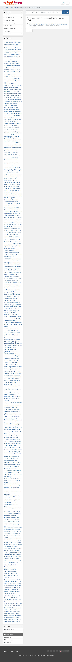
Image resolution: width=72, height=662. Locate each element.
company (10, 149)
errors (5, 213)
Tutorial (14, 519)
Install (18, 276)
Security (6, 439)
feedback (9, 222)
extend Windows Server (9, 219)
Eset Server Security (17, 213)
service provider (15, 462)
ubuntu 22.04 (12, 523)
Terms (6, 507)
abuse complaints (7, 59)
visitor (6, 544)
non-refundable (17, 332)
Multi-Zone (17, 320)
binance (15, 103)
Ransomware (16, 378)
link (11, 296)
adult (15, 76)
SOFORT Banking (15, 472)
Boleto (13, 111)
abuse (12, 58)
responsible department (15, 411)
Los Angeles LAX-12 (11, 304)
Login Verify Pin (15, 302)
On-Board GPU (12, 336)
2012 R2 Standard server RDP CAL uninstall (12, 49)
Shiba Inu (7, 468)
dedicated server (16, 194)
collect (17, 143)
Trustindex (17, 517)
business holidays (7, 117)
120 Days (17, 42)
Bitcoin (6, 107)
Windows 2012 (13, 567)
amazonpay (12, 83)
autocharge (16, 91)
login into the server (8, 302)
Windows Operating (17, 583)
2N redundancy (15, 56)
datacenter (6, 192)
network (13, 324)
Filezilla (8, 224)
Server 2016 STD (15, 447)
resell (9, 407)
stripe (6, 487)
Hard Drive (14, 256)
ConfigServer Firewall (13, 152)
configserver (6, 152)
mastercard (15, 308)
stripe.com (10, 487)
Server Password (15, 454)
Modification (10, 316)
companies (6, 149)
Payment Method (10, 354)
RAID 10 (6, 378)
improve (5, 272)
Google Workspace (11, 248)
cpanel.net (20, 174)
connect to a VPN (16, 156)
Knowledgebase (14, 7)
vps (13, 544)
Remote (5, 394)
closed (15, 141)
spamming (7, 477)
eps (10, 211)
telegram (10, 499)
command (17, 145)
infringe (6, 276)
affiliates (17, 79)
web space (15, 548)
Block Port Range (11, 109)
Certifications (6, 125)
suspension (17, 495)
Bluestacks (6, 111)
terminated (13, 502)
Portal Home (5, 7)
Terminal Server (7, 500)
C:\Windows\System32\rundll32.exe (11, 119)
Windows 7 (14, 575)
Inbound (10, 272)
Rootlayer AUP (9, 420)
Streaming (7, 485)
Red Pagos (19, 389)
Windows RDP (16, 585)
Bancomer (9, 95)
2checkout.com (7, 56)
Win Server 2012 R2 (8, 558)
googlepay (7, 250)
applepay (7, 89)
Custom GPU (13, 184)
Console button (13, 164)
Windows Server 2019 (11, 605)
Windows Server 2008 (8, 589)
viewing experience (17, 538)
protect (10, 373)
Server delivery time (8, 449)
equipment (15, 211)
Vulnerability (6, 548)
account (6, 67)
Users (15, 536)
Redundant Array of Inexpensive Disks (11, 391)
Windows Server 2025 (10, 609)
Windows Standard (11, 613)
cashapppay (8, 123)
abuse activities (17, 58)
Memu (17, 310)
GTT (5, 256)
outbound (12, 343)
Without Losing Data (15, 617)
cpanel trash (15, 174)
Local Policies (18, 300)
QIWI (9, 375)
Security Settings (17, 441)
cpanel (11, 174)
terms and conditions (13, 507)
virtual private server (11, 542)
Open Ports (6, 341)
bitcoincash (13, 107)
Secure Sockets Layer (13, 437)
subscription (8, 491)
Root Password (14, 416)
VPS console (17, 544)
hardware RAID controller (16, 259)
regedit (8, 392)
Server (6, 445)
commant (19, 147)
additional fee (15, 73)
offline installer (15, 334)
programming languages (9, 371)
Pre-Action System (14, 364)
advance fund (18, 76)
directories (19, 198)
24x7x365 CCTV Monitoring (9, 54)
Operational (6, 343)
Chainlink (13, 125)
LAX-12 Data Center (18, 294)
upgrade (8, 531)
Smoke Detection (15, 470)
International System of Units (10, 286)
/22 (4, 42)
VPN (11, 544)
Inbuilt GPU (16, 272)
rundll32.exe (18, 434)
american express (10, 85)
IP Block (13, 288)
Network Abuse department (9, 328)
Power (9, 364)
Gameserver (6, 236)
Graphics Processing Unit (14, 252)
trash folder (11, 515)
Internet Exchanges (8, 288)
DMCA (11, 203)
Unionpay (20, 527)
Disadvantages (7, 201)
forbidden (15, 228)
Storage (9, 482)
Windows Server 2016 (10, 602)
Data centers (6, 190)
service (13, 458)
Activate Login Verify (17, 71)
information (15, 274)
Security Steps (16, 443)
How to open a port (8, 266)
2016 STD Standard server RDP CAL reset (12, 51)
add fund (6, 73)
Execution (15, 217)
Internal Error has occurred (11, 284)
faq (16, 220)
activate (11, 71)
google (14, 246)
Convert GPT (6, 167)
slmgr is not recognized (15, 468)
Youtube (8, 621)
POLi (8, 362)
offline (10, 334)
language (16, 292)
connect (11, 156)
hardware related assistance (10, 260)
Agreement (10, 81)
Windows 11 (19, 562)
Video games (10, 538)
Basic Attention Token (11, 99)
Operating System (14, 341)
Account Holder (13, 67)
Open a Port (12, 337)
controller (19, 165)
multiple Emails (15, 322)
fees (13, 223)
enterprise (19, 209)
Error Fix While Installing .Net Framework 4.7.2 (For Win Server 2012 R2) (47, 25)
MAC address (6, 306)
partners (14, 345)
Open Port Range (16, 339)
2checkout (17, 54)
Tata (20, 497)
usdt (5, 533)
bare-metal (19, 97)
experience (19, 217)
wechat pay (13, 550)
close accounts (11, 141)
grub (14, 254)
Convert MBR (12, 167)
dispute (6, 203)
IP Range (17, 288)
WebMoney (19, 548)
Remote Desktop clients (13, 400)
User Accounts (10, 535)
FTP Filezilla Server (14, 234)
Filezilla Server (8, 226)
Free (8, 232)
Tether (15, 509)
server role (7, 456)
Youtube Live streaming (15, 621)
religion (18, 392)
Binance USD (8, 105)
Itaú (19, 290)
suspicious (6, 497)
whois (20, 552)
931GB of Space (7, 58)
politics (14, 362)
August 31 (9, 91)
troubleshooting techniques (9, 517)
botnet (12, 113)
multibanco (8, 322)
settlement (16, 466)
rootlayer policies (11, 422)
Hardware (7, 259)
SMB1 (10, 470)
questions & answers (14, 375)
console (6, 164)
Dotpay (11, 205)
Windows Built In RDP (16, 577)
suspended (12, 495)
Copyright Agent (9, 170)
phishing (13, 360)
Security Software (7, 443)
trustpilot (10, 519)
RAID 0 (17, 376)
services (11, 466)
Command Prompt (10, 147)
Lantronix (20, 292)
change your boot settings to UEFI (10, 129)
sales (5, 435)
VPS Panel (13, 546)
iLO (20, 270)
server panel (6, 454)
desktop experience (10, 198)
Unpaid (14, 529)
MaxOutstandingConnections (10, 310)
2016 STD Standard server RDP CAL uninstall (13, 52)
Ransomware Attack (8, 380)
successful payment (17, 491)
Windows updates (10, 615)
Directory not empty (8, 199)
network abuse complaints (13, 326)
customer (10, 186)
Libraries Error (7, 296)
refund (5, 392)
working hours (7, 619)
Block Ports (17, 109)
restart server (14, 413)
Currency (9, 184)
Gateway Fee (12, 236)
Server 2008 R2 (13, 445)
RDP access (14, 380)
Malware (18, 306)
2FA (11, 56)
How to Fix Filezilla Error (15, 264)
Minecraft (12, 314)
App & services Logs (14, 87)
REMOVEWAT (11, 405)
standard (11, 478)
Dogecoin (17, 203)
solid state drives (18, 474)
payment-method (11, 356)
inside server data (13, 276)
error (21, 211)
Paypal (17, 356)
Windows (9, 560)
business (17, 116)
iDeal (9, 270)
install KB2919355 (7, 280)
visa (19, 542)
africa (5, 81)
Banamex (9, 93)
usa (14, 531)
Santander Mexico (10, 435)
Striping (14, 487)
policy (11, 362)
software (7, 474)
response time (7, 411)
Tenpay (14, 499)
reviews (12, 414)
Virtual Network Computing (15, 540)
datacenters (11, 192)
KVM (12, 292)
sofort (10, 472)
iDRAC (18, 270)
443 (19, 56)
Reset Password (17, 409)
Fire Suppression (17, 226)
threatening (10, 511)
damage (18, 188)
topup (14, 513)
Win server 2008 (13, 554)
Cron (16, 180)
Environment (6, 211)
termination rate (15, 504)
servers (8, 458)
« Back (29, 31)
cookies (17, 168)
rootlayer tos (9, 425)
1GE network (17, 44)
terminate (7, 502)
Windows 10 (13, 563)
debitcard (7, 194)
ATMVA (19, 89)
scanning (16, 435)
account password (12, 69)
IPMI (5, 290)
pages (6, 345)
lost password (18, 304)
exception (6, 217)
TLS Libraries (10, 513)
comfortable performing (9, 145)
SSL (6, 478)
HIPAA (17, 260)
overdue (17, 343)
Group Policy (8, 254)
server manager (14, 452)
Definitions (14, 196)
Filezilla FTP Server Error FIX (16, 224)
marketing (7, 308)
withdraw (9, 617)
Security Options (11, 441)
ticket (14, 511)
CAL (5, 121)
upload (12, 531)
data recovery (12, 190)
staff (8, 478)
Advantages (6, 79)
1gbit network (12, 44)
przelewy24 (17, 373)
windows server (6, 587)
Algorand (17, 81)
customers (13, 188)
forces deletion (10, 230)
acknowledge (6, 71)
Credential (6, 176)
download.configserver (8, 207)
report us (6, 407)
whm (18, 550)
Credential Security (12, 176)
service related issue (12, 464)
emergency (11, 209)
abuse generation (14, 59)
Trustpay (6, 519)
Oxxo (21, 343)
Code (10, 143)
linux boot (15, 296)
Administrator (8, 77)
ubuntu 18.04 (18, 521)
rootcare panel (10, 418)
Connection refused (10, 160)
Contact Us (6, 651)
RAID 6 (12, 378)
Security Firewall (13, 439)
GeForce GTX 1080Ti (10, 239)
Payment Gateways (14, 351)
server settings (14, 456)
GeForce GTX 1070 (11, 238)
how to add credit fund (13, 262)
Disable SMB (14, 199)
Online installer (7, 337)
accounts (18, 69)
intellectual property (10, 282)
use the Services (10, 533)
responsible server (8, 413)
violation (7, 540)
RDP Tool (14, 385)
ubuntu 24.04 (17, 523)
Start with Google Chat (10, 480)
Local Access (11, 300)
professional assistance (15, 369)
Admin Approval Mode (12, 74)
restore (9, 414)
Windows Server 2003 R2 (15, 587)
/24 (6, 42)
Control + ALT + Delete (11, 165)
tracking (18, 513)
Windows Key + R (9, 583)
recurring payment (10, 389)
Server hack (6, 452)
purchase (6, 375)
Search (66, 12)
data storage (17, 190)
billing (6, 103)
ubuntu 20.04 (6, 523)
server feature (17, 450)
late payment (6, 294)
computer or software (14, 150)
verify (19, 535)
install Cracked (18, 278)
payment (7, 349)
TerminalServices (14, 500)
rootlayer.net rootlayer (11, 434)
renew (16, 405)
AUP (12, 91)
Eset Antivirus (9, 213)
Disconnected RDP (14, 201)
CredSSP (13, 180)
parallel (9, 345)
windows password (8, 585)
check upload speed (14, 132)
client (17, 137)
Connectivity (6, 162)
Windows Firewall (10, 581)
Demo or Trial (19, 196)
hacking (8, 257)
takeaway (17, 497)
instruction (14, 280)
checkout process (7, 134)
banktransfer (12, 97)
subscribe (10, 489)
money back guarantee (8, 318)
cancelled (16, 121)
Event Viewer (16, 215)
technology (6, 499)
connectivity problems (13, 162)
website (6, 550)
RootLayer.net (9, 431)
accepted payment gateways (14, 65)
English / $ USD (64, 651)
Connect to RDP (7, 158)
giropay (10, 246)
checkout (19, 132)
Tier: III (16, 511)
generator (10, 244)
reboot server (13, 387)
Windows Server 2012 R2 (12, 596)
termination (8, 505)
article (15, 89)
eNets (15, 209)
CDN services (16, 123)
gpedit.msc (13, 250)
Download (15, 205)
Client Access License (11, 139)
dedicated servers (7, 196)
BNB (10, 111)
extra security (12, 220)
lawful (12, 294)
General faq (15, 241)
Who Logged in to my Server (13, 552)
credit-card (13, 178)
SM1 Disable (6, 470)
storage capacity (15, 482)
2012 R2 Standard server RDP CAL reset (12, 47)
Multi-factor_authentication (9, 320)
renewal (19, 405)
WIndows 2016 (13, 571)
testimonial (10, 509)
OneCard (17, 336)
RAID (15, 376)
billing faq (10, 103)
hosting (6, 263)
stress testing (15, 485)
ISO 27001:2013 (15, 290)
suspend (7, 495)
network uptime (13, 331)
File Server (17, 222)
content (5, 165)
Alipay (6, 83)
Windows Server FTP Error (11, 611)
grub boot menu (18, 254)
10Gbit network (10, 42)
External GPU (6, 220)
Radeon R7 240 (11, 376)
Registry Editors (13, 392)
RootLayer (16, 418)
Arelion (11, 89)
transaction (6, 515)
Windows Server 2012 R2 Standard (11, 597)
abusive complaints (12, 61)
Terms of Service (15, 651)
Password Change (10, 347)
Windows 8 (7, 578)
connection (14, 158)
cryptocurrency (13, 182)
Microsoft (6, 312)
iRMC (10, 290)
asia (17, 89)
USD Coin (18, 531)
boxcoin (17, 113)
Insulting (17, 280)
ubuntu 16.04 (12, 521)
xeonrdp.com (12, 619)
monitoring (17, 318)
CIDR (14, 137)
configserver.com (7, 154)
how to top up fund (11, 268)
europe (12, 215)
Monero (19, 316)
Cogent (13, 143)
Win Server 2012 (16, 556)
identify (13, 270)
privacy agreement (10, 367)
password (20, 345)
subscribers (14, 489)
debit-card (16, 192)
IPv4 (8, 290)
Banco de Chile (14, 93)
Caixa (20, 119)
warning (11, 548)
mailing (12, 306)
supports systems (16, 493)
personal (7, 360)
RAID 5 (9, 378)
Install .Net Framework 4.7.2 (9, 278)
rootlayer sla (11, 424)
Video (6, 538)
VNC (9, 544)
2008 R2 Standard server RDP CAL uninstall (12, 46)
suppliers (6, 493)
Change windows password (13, 127)
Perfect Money (9, 358)
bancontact (15, 95)
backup (5, 93)
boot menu (17, 111)
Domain (6, 205)
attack (5, 91)
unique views (8, 529)
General (9, 242)
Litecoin (15, 298)
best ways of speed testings (16, 101)
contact (17, 164)
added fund (10, 73)
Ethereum (7, 215)
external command (17, 219)
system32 (12, 497)
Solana (12, 474)
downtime (17, 208)
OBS (5, 334)
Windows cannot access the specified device (13, 579)
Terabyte (18, 499)
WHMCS (5, 552)
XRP (17, 619)
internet (18, 286)
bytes (12, 117)
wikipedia (6, 554)
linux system (9, 298)
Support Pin (10, 493)
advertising (11, 79)
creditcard (7, 180)
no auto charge (11, 332)
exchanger (10, 217)
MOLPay (14, 316)
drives (5, 209)
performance (16, 358)
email (8, 209)
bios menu (15, 105)
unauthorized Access (8, 525)
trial (15, 515)
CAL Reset (10, 121)
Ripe (15, 414)
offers (7, 334)
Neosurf (8, 324)
